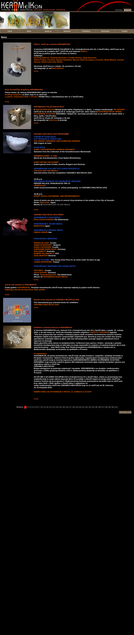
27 (103, 407)
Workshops (105, 31)
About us (48, 31)
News (29, 31)
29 (109, 407)
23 (90, 407)
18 (73, 407)
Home (10, 31)
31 (116, 407)
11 (50, 407)
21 (83, 407)
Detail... (37, 71)
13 (57, 407)
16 (67, 407)
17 (70, 407)
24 (93, 407)
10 (47, 407)
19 (77, 407)
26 (99, 407)
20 (80, 407)
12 (54, 407)
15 (63, 407)
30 (113, 407)
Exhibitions (86, 31)
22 (86, 407)
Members (67, 31)
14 (60, 407)
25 (96, 407)
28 (106, 407)
